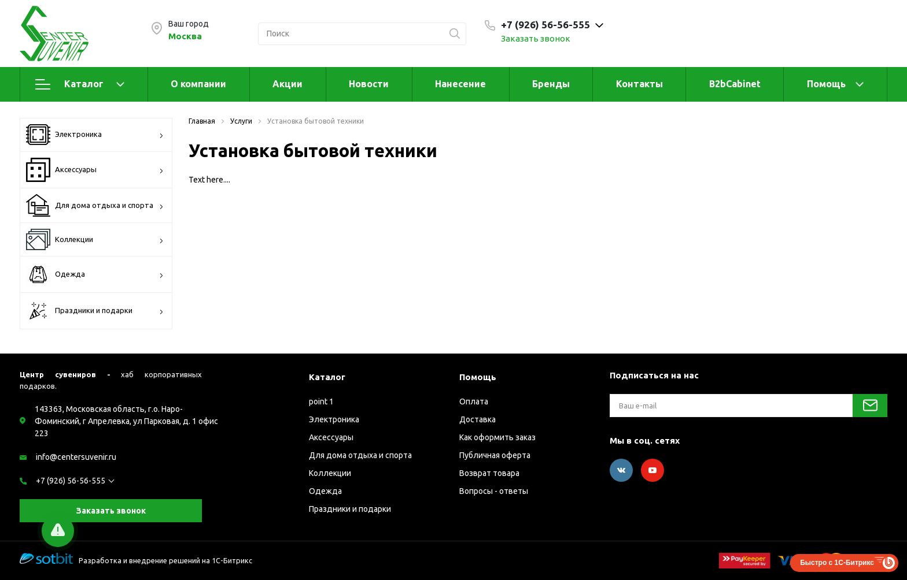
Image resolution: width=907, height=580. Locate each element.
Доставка (477, 419)
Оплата (473, 401)
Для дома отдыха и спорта (95, 205)
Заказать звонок (535, 38)
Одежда (95, 274)
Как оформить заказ (497, 437)
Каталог (79, 84)
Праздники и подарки (95, 311)
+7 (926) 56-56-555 (70, 480)
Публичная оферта (494, 455)
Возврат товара (489, 473)
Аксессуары (95, 170)
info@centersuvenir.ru (76, 457)
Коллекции (95, 239)
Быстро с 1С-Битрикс (837, 563)
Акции (287, 84)
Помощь (826, 84)
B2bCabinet (735, 84)
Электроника (95, 134)
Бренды (551, 84)
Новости (369, 84)
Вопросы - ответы (493, 491)
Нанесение (460, 84)
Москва (185, 36)
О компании (198, 84)
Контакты (639, 84)
